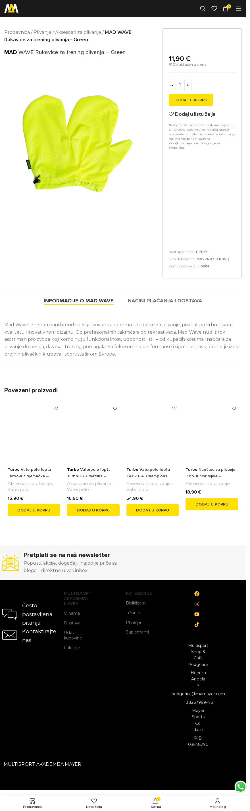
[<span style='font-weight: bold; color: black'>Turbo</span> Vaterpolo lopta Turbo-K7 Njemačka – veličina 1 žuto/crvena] (34, 430)
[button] (34, 510)
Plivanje (42, 32)
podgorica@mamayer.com (198, 693)
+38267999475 (198, 702)
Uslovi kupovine (73, 635)
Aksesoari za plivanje (78, 32)
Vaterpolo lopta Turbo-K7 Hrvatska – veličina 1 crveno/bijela (89, 476)
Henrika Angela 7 (198, 679)
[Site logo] (11, 8)
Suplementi (135, 632)
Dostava (72, 623)
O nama (72, 613)
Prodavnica (17, 32)
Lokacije (72, 647)
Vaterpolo (19, 489)
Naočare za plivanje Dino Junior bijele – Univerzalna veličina (212, 476)
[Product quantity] (180, 85)
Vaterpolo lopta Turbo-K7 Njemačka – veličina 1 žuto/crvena (30, 476)
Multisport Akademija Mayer (73, 598)
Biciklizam (135, 603)
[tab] (68, 301)
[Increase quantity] (187, 85)
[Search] (203, 8)
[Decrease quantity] (172, 85)
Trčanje (133, 612)
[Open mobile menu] (238, 8)
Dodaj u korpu (190, 100)
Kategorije (135, 593)
